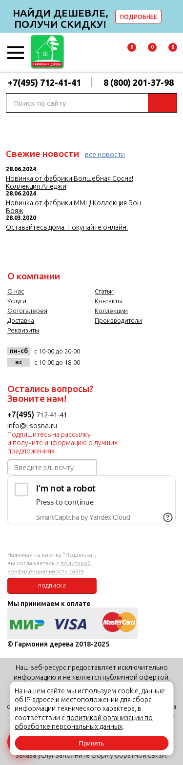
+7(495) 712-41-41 (44, 82)
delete (174, 17)
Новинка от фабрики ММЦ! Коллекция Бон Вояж (73, 207)
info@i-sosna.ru (32, 425)
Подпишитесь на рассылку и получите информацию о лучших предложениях (62, 443)
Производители (118, 320)
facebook (113, 355)
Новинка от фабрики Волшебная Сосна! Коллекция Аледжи (69, 182)
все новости (105, 154)
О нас (15, 291)
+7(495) (21, 414)
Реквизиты (23, 330)
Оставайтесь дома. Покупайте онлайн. (67, 227)
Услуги (16, 300)
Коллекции (111, 310)
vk (93, 355)
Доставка (20, 320)
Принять (91, 743)
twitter (133, 355)
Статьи (104, 291)
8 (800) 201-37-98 (138, 82)
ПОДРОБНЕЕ (138, 17)
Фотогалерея (27, 310)
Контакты (108, 300)
